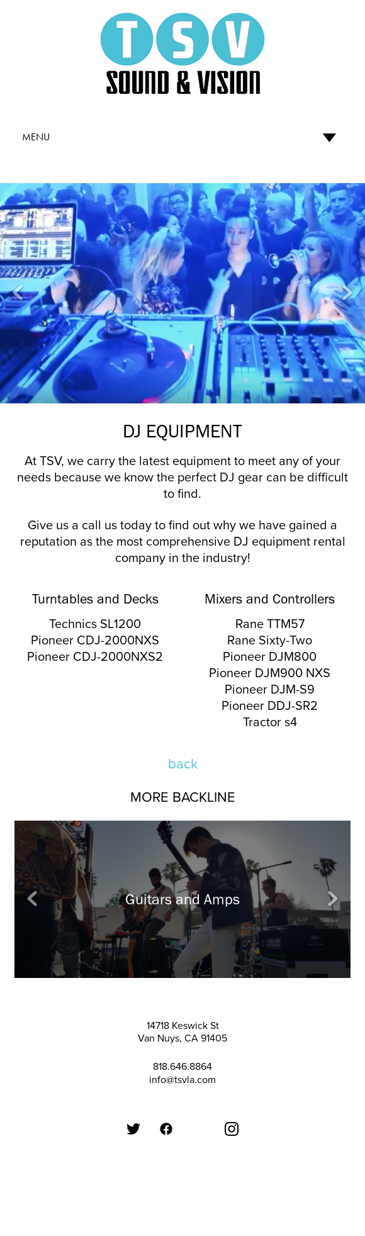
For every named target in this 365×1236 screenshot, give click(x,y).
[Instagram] (232, 1129)
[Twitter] (133, 1129)
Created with (183, 1205)
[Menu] (182, 137)
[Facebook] (166, 1129)
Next (347, 293)
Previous (17, 293)
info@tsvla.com (182, 1079)
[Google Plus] (199, 1111)
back (183, 763)
